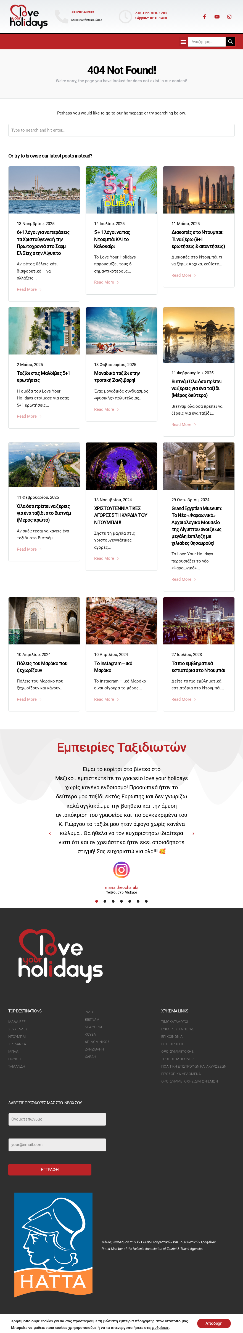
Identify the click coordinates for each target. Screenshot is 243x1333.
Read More (29, 289)
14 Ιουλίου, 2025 (109, 223)
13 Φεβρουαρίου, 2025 (115, 364)
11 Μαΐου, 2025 (185, 223)
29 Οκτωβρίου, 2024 (190, 499)
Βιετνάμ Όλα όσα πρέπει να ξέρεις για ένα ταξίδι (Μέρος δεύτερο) (196, 388)
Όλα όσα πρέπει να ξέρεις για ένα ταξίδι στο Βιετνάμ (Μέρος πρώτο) (44, 513)
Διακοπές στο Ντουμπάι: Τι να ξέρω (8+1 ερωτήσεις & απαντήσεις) (198, 239)
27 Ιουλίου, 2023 (186, 654)
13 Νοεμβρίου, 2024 (113, 499)
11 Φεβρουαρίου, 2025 (192, 372)
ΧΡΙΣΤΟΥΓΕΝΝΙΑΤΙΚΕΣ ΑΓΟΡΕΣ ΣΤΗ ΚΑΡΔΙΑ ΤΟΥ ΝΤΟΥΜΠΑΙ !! (120, 515)
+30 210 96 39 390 (83, 12)
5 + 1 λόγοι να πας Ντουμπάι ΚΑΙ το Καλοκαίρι (112, 239)
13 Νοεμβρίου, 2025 (35, 223)
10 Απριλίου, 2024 (34, 654)
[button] (183, 41)
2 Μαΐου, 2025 (30, 364)
